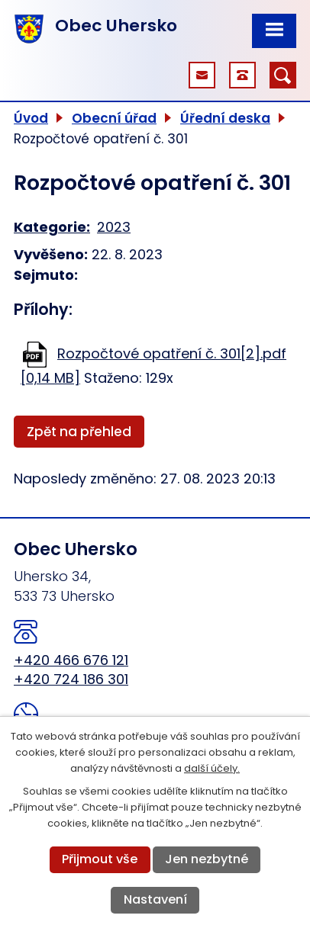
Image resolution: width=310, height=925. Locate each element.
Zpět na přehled (79, 431)
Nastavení (155, 899)
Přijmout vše (99, 859)
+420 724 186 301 (71, 679)
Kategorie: (52, 226)
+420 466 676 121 (71, 660)
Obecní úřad (114, 118)
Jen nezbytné (206, 859)
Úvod (31, 118)
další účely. (212, 768)
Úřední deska (225, 118)
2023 (114, 226)
